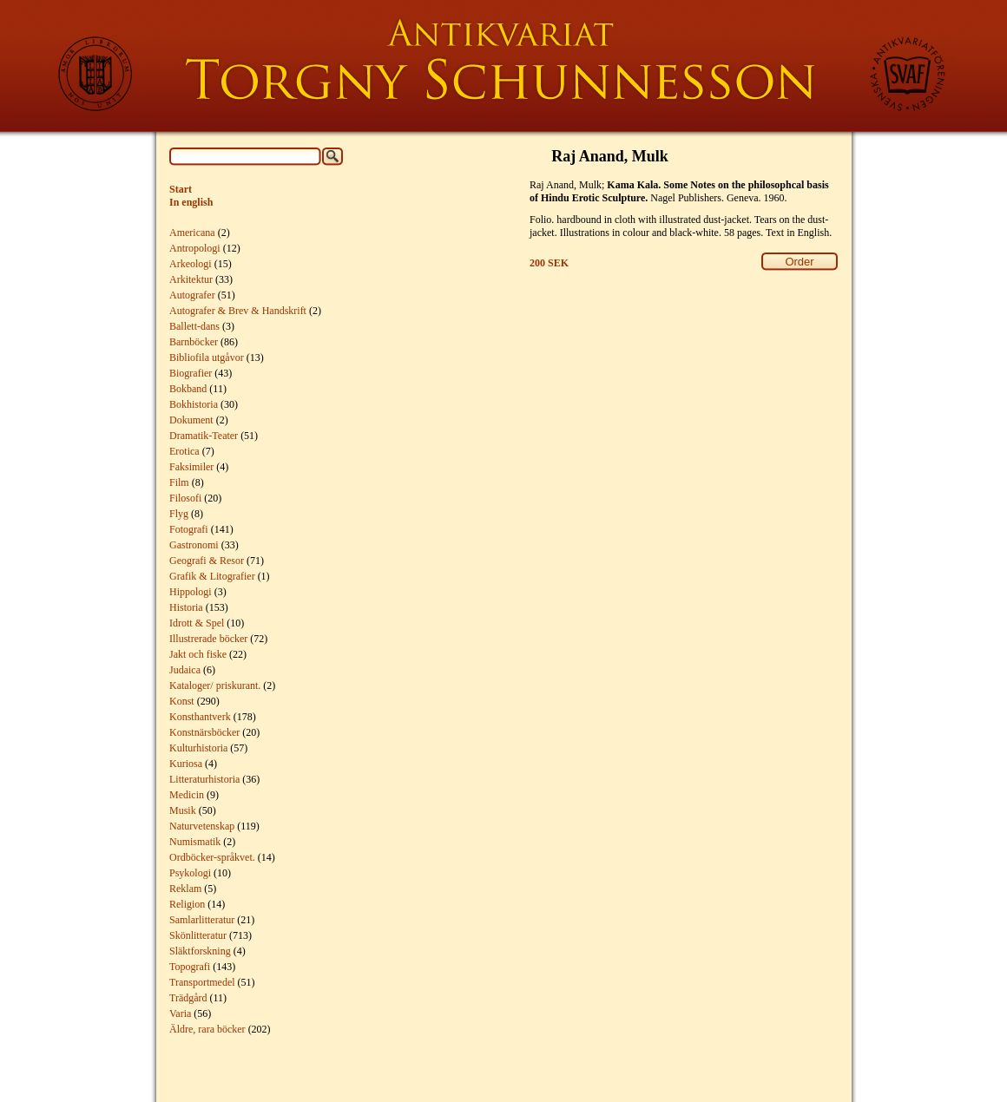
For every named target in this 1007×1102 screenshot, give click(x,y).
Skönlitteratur (198, 935)
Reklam (185, 888)
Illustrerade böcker (208, 639)
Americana (192, 232)
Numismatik (194, 842)
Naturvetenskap (201, 826)
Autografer (192, 295)
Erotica (184, 451)
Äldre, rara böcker (207, 1029)
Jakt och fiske (198, 654)
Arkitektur (191, 279)
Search (332, 157)
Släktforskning (200, 951)
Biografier (190, 373)
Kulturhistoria (198, 748)
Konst (181, 701)
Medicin (186, 795)
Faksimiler (191, 467)
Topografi (189, 967)
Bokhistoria (193, 404)
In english (191, 202)
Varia (180, 1013)
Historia (186, 607)
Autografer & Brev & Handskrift (237, 311)
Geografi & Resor (206, 560)
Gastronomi (194, 545)
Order (799, 261)
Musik (182, 810)
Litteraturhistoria (204, 779)
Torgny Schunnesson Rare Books (503, 66)
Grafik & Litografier (212, 576)
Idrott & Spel (196, 623)
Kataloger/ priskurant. (214, 685)
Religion (187, 904)
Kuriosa (185, 764)
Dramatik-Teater (203, 436)
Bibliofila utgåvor (206, 357)
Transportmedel (202, 982)
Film (179, 482)
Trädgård (188, 998)
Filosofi (185, 498)
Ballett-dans (194, 326)
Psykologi (190, 873)
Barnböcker (193, 342)
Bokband (188, 389)
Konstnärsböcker (204, 732)
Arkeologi (190, 264)
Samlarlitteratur (201, 920)
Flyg (178, 514)
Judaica (185, 670)
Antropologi (194, 248)
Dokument (191, 420)
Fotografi (188, 529)
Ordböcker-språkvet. (212, 857)
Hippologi (190, 592)
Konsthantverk (200, 717)
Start (180, 189)
